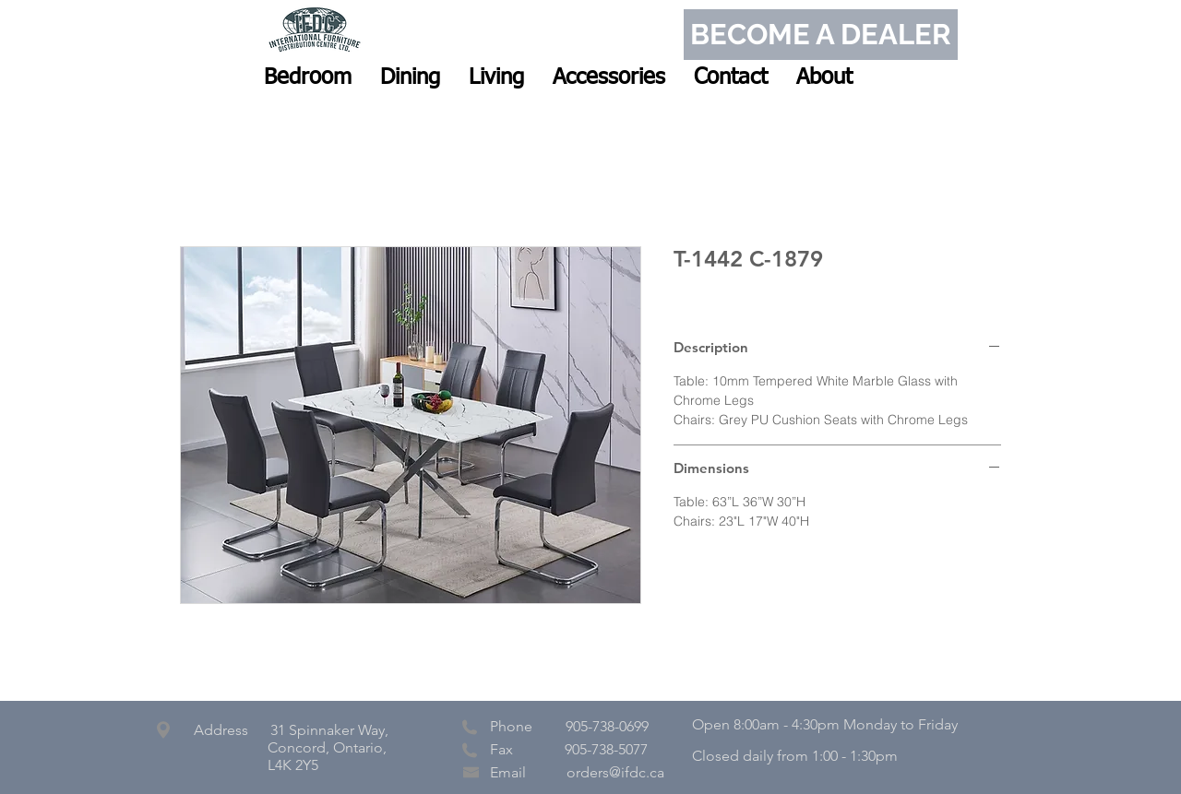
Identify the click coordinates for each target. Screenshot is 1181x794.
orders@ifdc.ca (615, 772)
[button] (307, 77)
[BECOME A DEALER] (821, 34)
